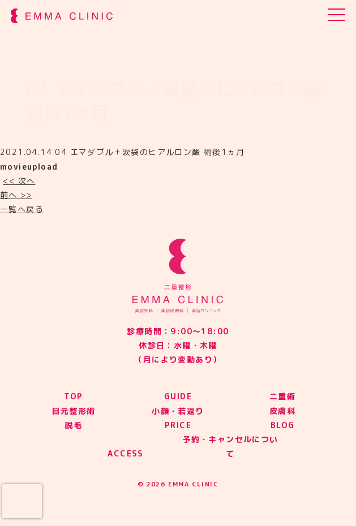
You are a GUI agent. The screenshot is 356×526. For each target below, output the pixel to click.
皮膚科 (282, 411)
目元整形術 (73, 411)
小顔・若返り (178, 411)
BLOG (283, 425)
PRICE (178, 425)
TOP (73, 396)
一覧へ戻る (22, 209)
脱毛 (73, 425)
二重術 (282, 396)
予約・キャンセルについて (230, 446)
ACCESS (125, 453)
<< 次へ (19, 180)
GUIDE (178, 396)
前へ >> (16, 194)
